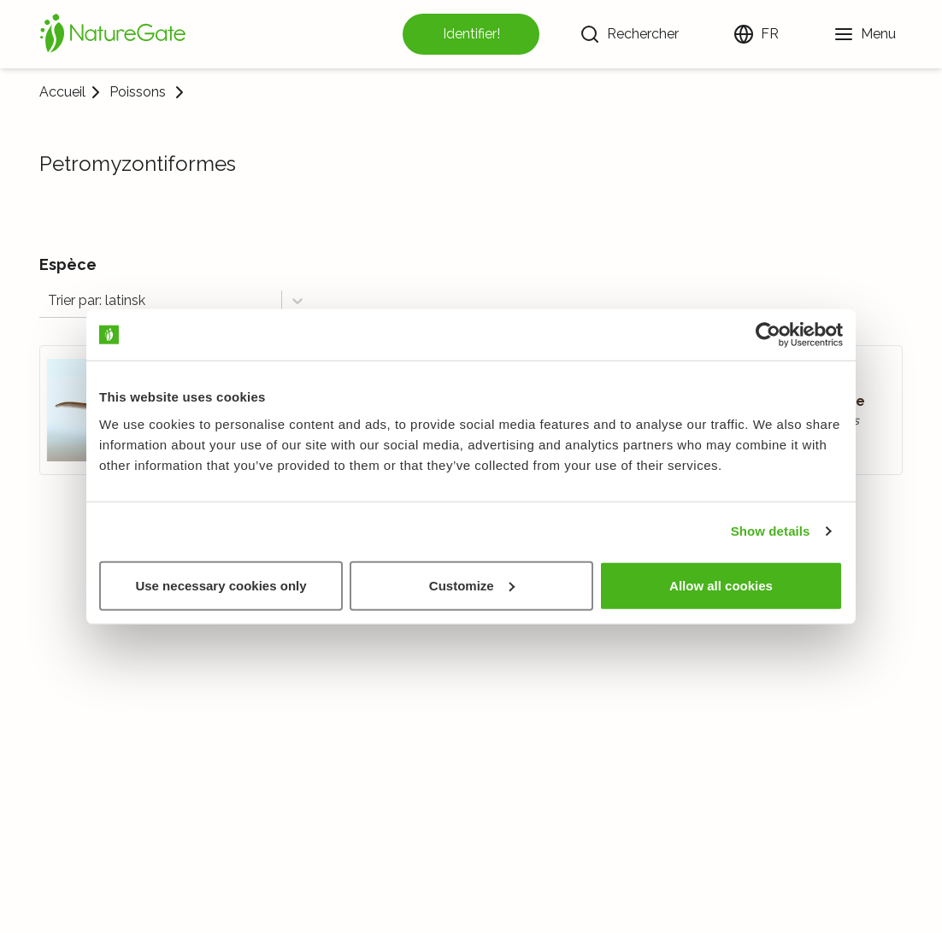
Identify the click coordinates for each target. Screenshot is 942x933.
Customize (472, 585)
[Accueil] (112, 34)
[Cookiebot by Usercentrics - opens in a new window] (768, 335)
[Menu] (865, 34)
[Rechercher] (629, 34)
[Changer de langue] (756, 34)
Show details (770, 531)
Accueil (62, 92)
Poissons (137, 92)
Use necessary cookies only (220, 585)
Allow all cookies (721, 585)
